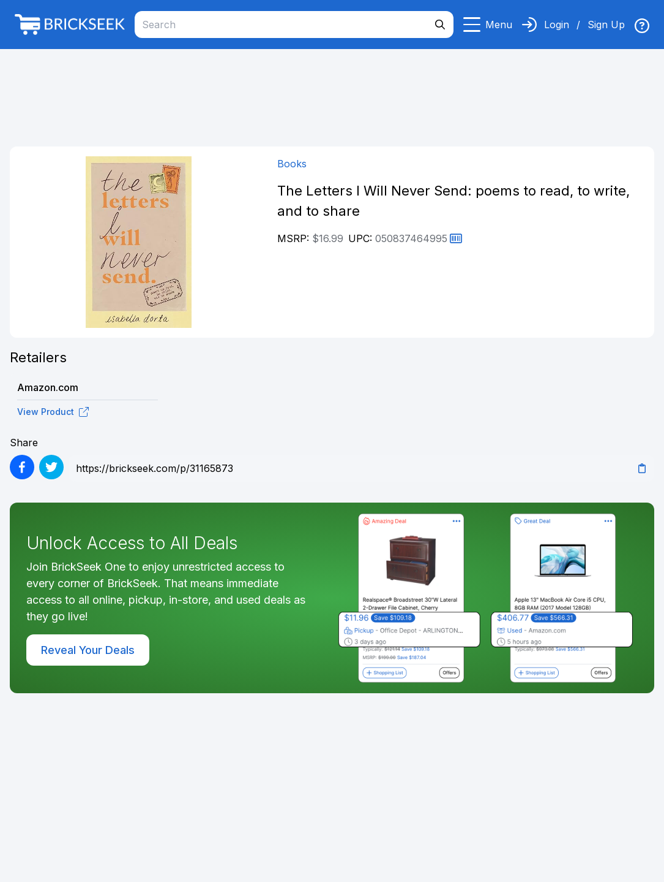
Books (292, 164)
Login (556, 24)
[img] (642, 25)
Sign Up (606, 24)
